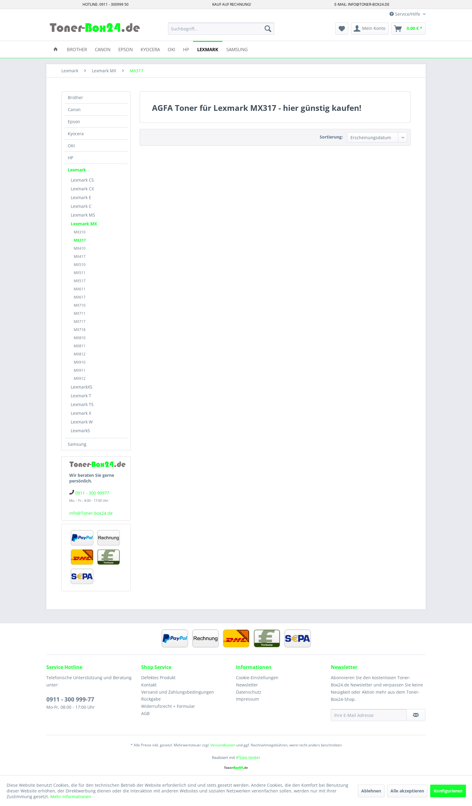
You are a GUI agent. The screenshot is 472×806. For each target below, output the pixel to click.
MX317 (80, 240)
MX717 (79, 321)
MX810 (79, 337)
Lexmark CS (82, 180)
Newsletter (247, 685)
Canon (74, 109)
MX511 (79, 272)
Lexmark (77, 170)
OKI (71, 145)
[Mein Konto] (370, 29)
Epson (74, 121)
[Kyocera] (150, 49)
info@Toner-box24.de (91, 513)
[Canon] (102, 49)
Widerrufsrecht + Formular (168, 706)
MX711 (79, 313)
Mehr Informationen (70, 796)
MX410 (79, 248)
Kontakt (149, 685)
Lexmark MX (84, 223)
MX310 (79, 232)
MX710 (79, 305)
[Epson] (125, 49)
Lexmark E (81, 197)
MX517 (79, 280)
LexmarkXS (81, 387)
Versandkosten (222, 745)
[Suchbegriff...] (221, 29)
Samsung (77, 444)
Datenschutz (248, 692)
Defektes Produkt (158, 677)
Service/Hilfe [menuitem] (405, 14)
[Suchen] (268, 29)
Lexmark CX (82, 189)
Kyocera (76, 133)
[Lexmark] (207, 49)
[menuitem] (221, 29)
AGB (145, 713)
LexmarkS (80, 430)
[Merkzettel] (341, 29)
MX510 (79, 264)
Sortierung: (331, 137)
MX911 (79, 370)
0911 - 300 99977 (92, 493)
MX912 (79, 378)
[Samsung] (237, 49)
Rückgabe (151, 699)
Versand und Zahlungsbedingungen (177, 692)
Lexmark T (81, 395)
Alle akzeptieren (407, 791)
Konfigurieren (448, 791)
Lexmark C (81, 206)
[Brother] (77, 49)
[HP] (186, 49)
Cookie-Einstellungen (257, 677)
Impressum (247, 699)
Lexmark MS (83, 215)
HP (70, 158)
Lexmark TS (82, 404)
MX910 (79, 362)
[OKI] (171, 49)
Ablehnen (371, 791)
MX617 (79, 297)
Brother (75, 97)
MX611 (79, 289)
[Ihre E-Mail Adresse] (369, 715)
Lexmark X (81, 413)
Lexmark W (82, 422)
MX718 (79, 329)
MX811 (79, 345)
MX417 (79, 256)
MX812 (79, 354)
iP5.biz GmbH (248, 757)
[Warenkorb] (408, 29)
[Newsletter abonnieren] (415, 715)
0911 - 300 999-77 (70, 699)
